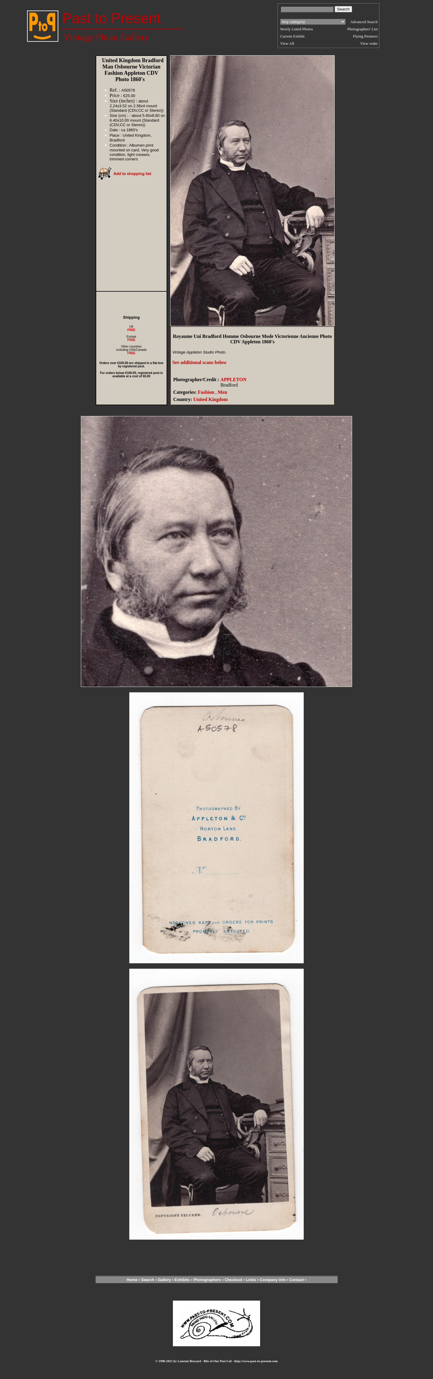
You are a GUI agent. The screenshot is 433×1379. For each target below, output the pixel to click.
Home (132, 1279)
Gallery (164, 1279)
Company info (273, 1279)
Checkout (233, 1279)
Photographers (207, 1279)
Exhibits (182, 1279)
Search (147, 1279)
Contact (296, 1279)
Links (251, 1279)
